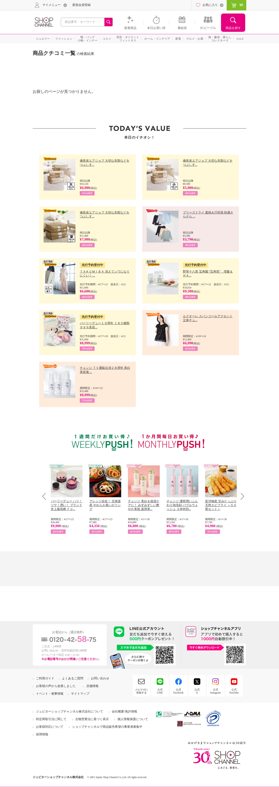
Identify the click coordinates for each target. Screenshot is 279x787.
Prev (45, 496)
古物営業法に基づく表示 (92, 719)
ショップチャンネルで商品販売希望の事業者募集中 (107, 726)
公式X (197, 691)
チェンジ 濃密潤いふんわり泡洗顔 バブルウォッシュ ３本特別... (182, 505)
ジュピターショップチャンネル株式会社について (69, 711)
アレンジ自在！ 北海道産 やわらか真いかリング (105, 505)
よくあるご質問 (72, 678)
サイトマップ (80, 693)
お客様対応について (49, 726)
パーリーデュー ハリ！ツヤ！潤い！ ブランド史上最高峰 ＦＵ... (66, 505)
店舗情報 (92, 686)
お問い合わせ (100, 678)
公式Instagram (215, 691)
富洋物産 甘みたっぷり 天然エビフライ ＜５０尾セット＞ (220, 505)
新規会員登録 (81, 5)
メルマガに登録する (141, 691)
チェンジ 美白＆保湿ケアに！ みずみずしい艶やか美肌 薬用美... (143, 505)
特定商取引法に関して (51, 719)
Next (241, 496)
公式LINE (160, 691)
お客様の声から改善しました (56, 686)
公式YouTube (234, 691)
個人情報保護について (132, 719)
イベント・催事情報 (49, 693)
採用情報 (42, 734)
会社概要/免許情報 (124, 711)
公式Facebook (178, 691)
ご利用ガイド (45, 678)
